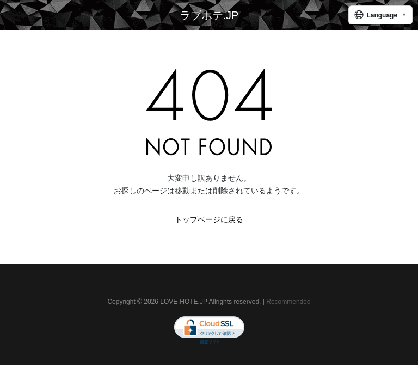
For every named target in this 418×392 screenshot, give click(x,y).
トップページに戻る (209, 219)
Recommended (288, 301)
